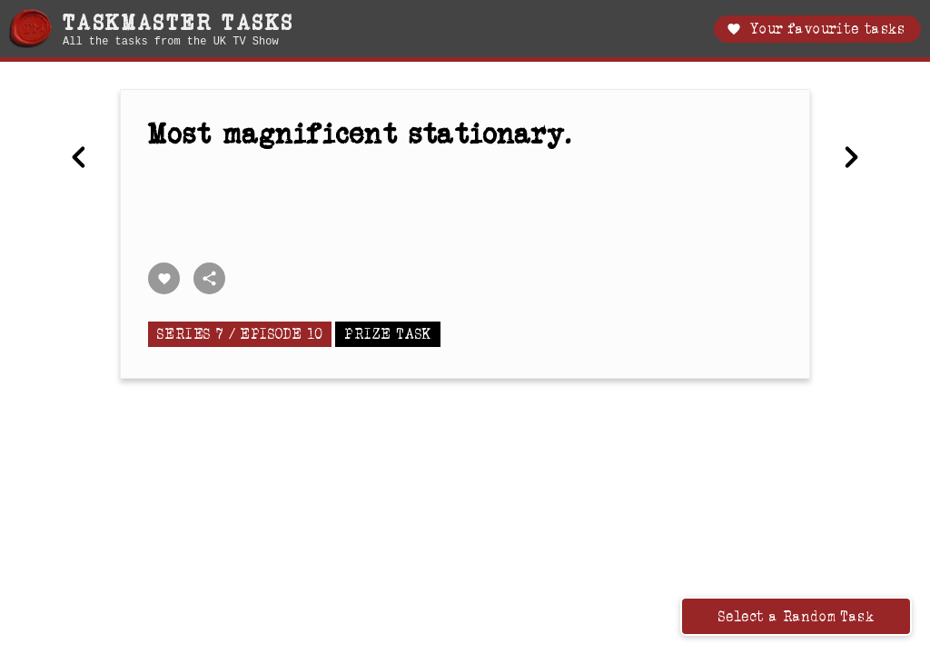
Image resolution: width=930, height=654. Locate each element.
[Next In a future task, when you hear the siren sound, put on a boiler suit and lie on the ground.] (851, 159)
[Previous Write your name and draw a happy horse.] (79, 159)
